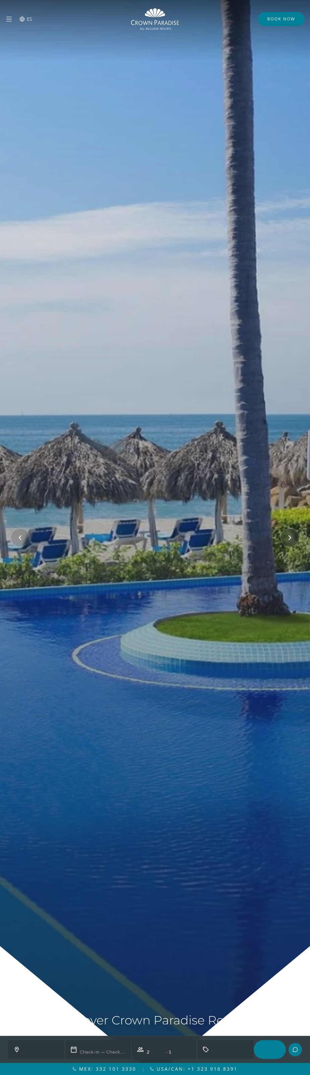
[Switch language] (25, 19)
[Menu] (9, 19)
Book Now (281, 19)
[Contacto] (295, 1049)
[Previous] (20, 537)
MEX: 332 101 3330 (104, 1069)
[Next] (290, 537)
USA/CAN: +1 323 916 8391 (194, 1069)
